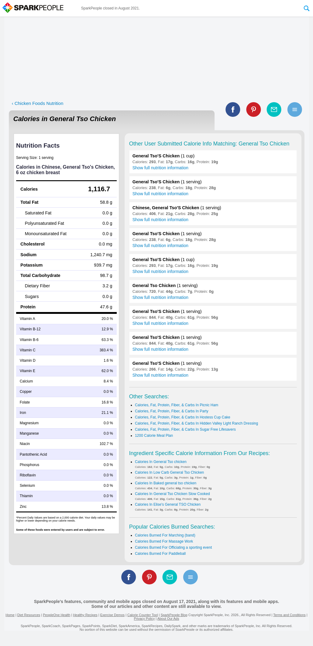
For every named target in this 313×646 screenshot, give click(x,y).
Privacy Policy (144, 618)
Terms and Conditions (289, 615)
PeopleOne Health (56, 615)
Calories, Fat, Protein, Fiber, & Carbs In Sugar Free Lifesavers (185, 429)
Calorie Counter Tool (142, 615)
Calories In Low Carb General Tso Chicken (169, 472)
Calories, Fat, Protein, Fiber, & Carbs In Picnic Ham (176, 405)
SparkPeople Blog (174, 615)
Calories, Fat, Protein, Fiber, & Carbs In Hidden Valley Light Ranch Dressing (196, 423)
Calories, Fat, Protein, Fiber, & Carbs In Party (171, 411)
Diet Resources (28, 615)
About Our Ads (168, 618)
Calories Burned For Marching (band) (165, 535)
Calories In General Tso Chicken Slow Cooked (172, 494)
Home (9, 615)
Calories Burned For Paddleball (160, 553)
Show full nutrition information (161, 167)
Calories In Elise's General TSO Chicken (168, 504)
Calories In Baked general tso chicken (165, 483)
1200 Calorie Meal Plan (154, 435)
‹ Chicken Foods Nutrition (37, 103)
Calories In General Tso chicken (161, 462)
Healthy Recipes (85, 615)
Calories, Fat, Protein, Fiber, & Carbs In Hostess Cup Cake (182, 417)
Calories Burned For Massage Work (164, 541)
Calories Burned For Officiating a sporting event (173, 547)
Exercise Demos (112, 615)
